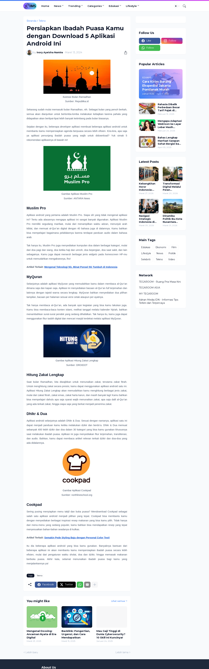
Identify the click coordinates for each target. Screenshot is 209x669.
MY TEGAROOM (148, 293)
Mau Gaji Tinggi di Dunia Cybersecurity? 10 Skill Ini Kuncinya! (110, 634)
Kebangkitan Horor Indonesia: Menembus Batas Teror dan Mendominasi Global (147, 186)
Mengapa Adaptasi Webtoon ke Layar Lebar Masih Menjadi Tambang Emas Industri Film (170, 124)
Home (45, 6)
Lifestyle (131, 6)
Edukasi (114, 6)
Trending (74, 6)
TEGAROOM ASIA (149, 287)
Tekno (42, 21)
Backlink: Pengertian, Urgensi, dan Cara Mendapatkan (76, 634)
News (57, 6)
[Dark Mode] (177, 6)
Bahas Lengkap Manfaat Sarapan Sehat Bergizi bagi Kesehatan (169, 140)
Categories (94, 6)
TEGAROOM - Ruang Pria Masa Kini (160, 281)
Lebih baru (31, 652)
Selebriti (146, 259)
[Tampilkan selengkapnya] (95, 585)
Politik (172, 253)
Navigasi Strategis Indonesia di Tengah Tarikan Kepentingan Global (147, 219)
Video (171, 259)
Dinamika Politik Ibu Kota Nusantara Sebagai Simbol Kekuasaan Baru (172, 219)
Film (173, 247)
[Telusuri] (183, 6)
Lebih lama (121, 652)
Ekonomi (161, 247)
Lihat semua (118, 601)
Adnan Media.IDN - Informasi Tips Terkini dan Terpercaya (158, 301)
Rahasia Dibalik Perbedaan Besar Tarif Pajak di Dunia (169, 107)
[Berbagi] (124, 52)
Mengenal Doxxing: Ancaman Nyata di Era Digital (41, 634)
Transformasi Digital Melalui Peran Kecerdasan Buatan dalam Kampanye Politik (172, 186)
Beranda (31, 21)
